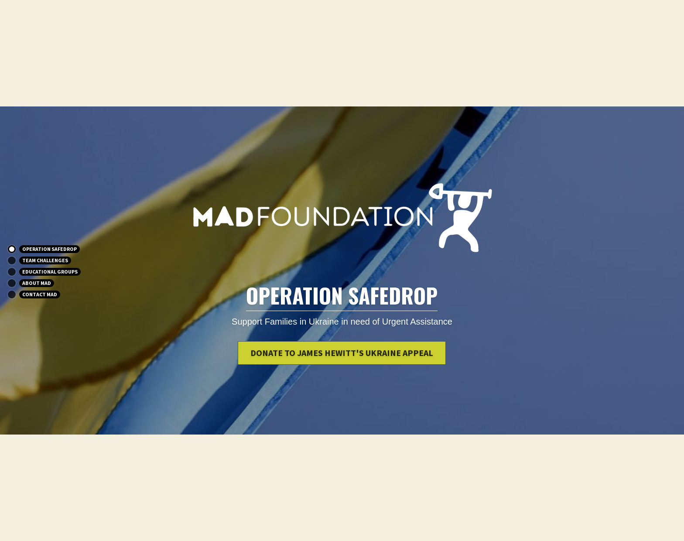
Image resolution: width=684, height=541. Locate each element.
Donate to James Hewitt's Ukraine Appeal (341, 352)
